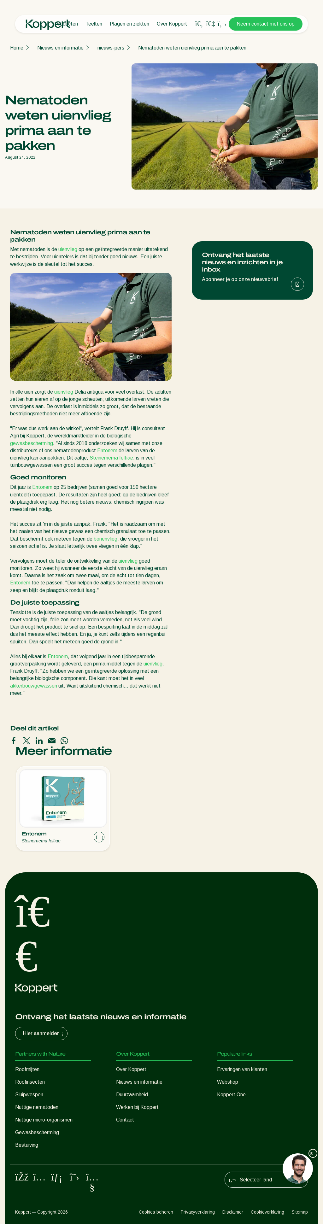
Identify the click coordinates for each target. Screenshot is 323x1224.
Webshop (227, 1082)
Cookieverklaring (267, 1212)
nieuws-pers (110, 47)
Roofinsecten (30, 1082)
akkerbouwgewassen (33, 685)
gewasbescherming (31, 443)
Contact (125, 1119)
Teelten (93, 23)
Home (16, 47)
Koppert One (231, 1094)
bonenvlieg (105, 539)
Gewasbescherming (37, 1132)
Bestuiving (26, 1145)
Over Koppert (172, 23)
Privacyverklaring (198, 1212)
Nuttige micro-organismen (44, 1119)
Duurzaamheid (132, 1094)
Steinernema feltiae (111, 457)
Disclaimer (232, 1212)
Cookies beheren (156, 1212)
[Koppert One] (210, 24)
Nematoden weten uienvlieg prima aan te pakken (192, 47)
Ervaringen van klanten (242, 1069)
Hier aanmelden (44, 1033)
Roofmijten (27, 1069)
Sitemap (300, 1212)
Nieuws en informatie (60, 47)
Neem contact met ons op (266, 23)
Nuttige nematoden (36, 1107)
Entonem (107, 450)
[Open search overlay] (199, 24)
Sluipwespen (29, 1094)
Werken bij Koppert (137, 1107)
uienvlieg (67, 249)
